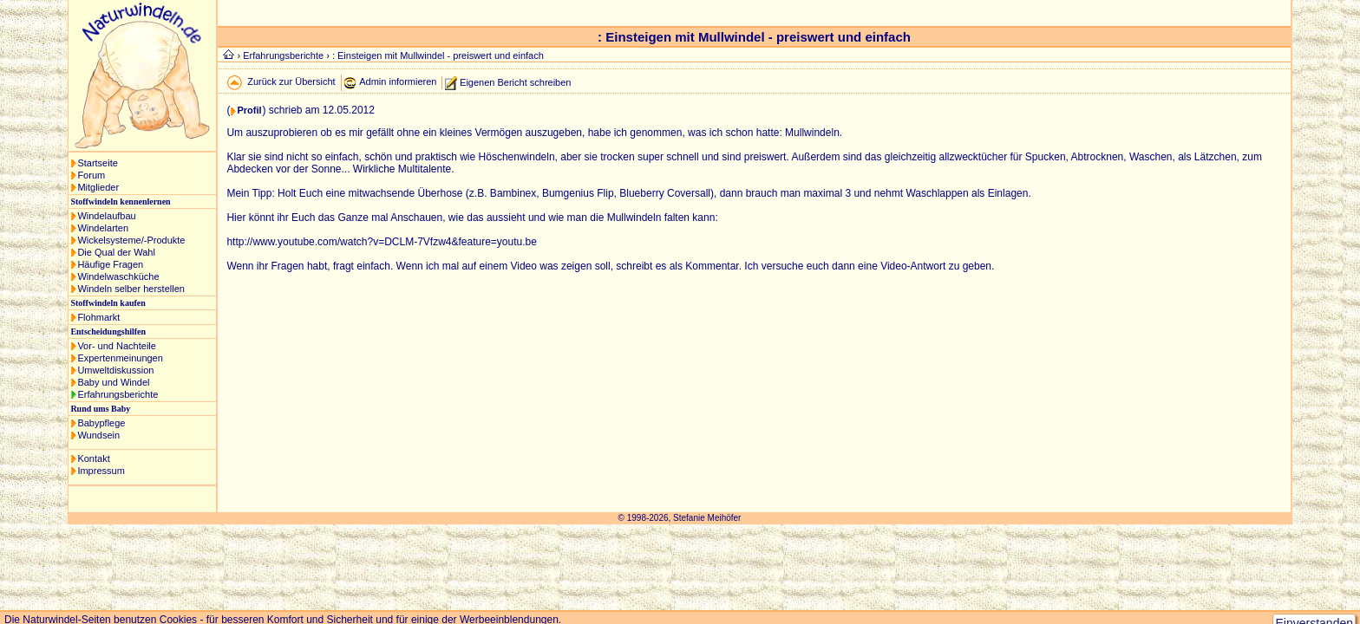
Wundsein (98, 435)
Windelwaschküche (118, 276)
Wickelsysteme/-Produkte (131, 240)
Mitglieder (98, 187)
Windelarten (102, 228)
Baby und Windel (113, 382)
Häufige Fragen (110, 264)
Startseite (97, 163)
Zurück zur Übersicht (291, 81)
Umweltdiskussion (115, 370)
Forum (91, 175)
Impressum (100, 470)
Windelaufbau (106, 216)
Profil (249, 110)
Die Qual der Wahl (115, 252)
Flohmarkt (98, 317)
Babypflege (101, 423)
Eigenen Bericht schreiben (515, 81)
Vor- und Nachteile (116, 346)
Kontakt (93, 458)
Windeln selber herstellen (131, 288)
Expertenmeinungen (119, 358)
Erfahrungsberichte (117, 394)
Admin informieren (397, 81)
